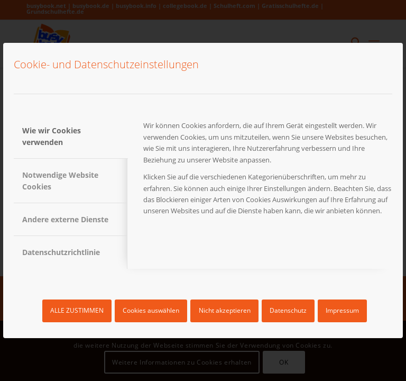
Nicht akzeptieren (225, 310)
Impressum (342, 310)
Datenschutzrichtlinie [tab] (61, 252)
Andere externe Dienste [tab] (65, 219)
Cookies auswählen (151, 310)
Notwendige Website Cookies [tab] (60, 180)
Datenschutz (288, 310)
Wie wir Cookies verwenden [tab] (51, 136)
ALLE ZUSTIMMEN (77, 310)
